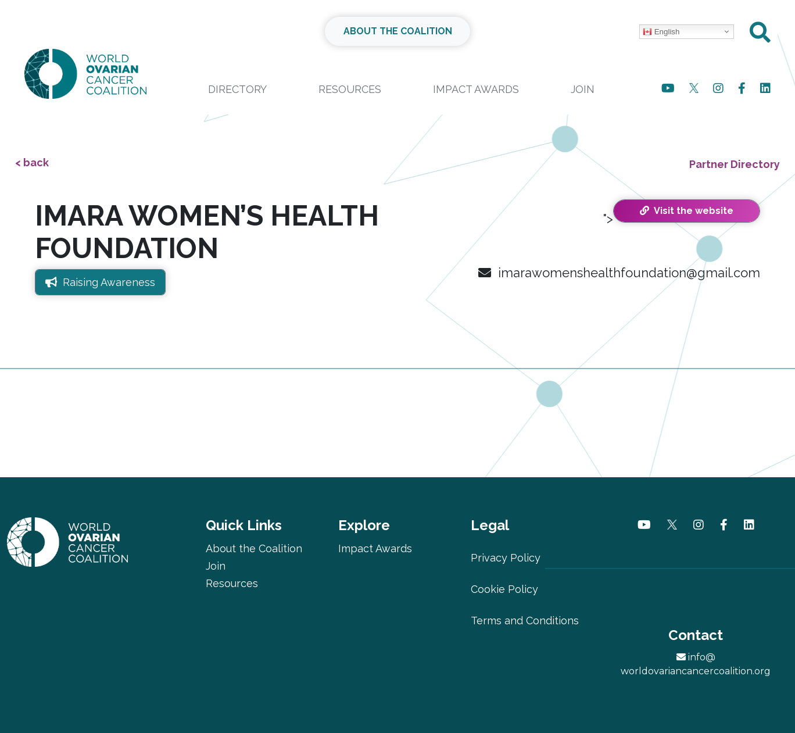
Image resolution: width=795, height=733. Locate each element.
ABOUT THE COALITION (397, 31)
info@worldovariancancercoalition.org (696, 664)
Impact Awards (476, 89)
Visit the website (686, 210)
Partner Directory (734, 164)
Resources (349, 89)
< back (32, 162)
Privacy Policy (505, 558)
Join (583, 89)
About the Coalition (254, 548)
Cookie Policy (504, 589)
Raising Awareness (100, 282)
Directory (237, 89)
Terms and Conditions (525, 620)
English (661, 32)
